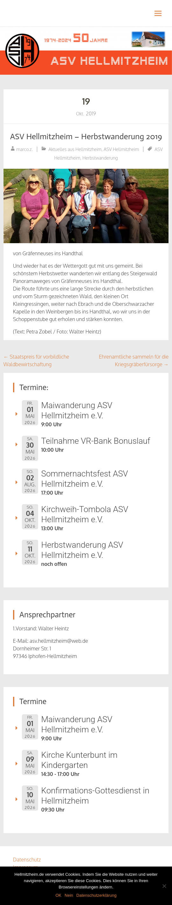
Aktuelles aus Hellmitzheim (75, 149)
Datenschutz (27, 859)
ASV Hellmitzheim (121, 149)
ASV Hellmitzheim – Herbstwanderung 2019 (86, 136)
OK (58, 895)
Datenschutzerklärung (96, 895)
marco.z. (24, 149)
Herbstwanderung (100, 158)
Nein (69, 895)
